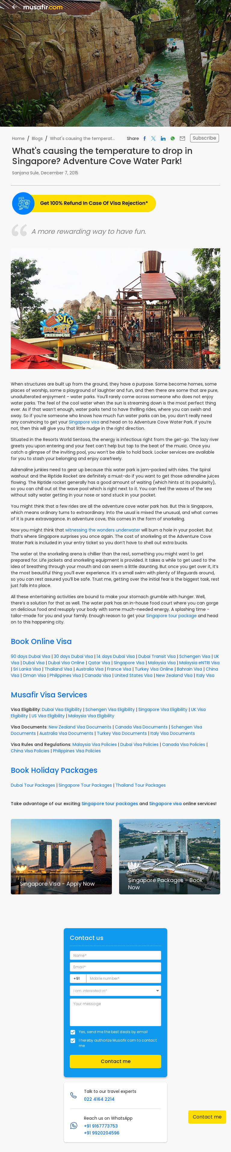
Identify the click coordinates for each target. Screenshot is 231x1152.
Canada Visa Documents (141, 727)
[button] (115, 990)
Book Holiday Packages (54, 770)
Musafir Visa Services (49, 695)
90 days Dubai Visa (30, 656)
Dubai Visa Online (66, 663)
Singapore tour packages (110, 804)
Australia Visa (89, 669)
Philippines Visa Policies (77, 751)
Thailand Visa (58, 669)
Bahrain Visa (189, 669)
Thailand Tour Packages (141, 785)
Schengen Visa (194, 656)
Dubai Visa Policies (139, 744)
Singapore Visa (129, 663)
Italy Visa (205, 675)
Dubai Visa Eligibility (62, 709)
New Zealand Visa (174, 675)
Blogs (37, 138)
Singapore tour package (171, 616)
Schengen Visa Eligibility (110, 709)
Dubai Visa (34, 663)
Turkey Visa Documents (122, 733)
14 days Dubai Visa (116, 656)
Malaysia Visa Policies (94, 744)
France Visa (119, 669)
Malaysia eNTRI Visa (199, 663)
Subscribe (204, 138)
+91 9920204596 (101, 1133)
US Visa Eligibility (48, 716)
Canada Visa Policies (183, 744)
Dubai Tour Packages (33, 785)
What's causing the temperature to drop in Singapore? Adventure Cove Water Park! (83, 138)
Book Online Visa (41, 641)
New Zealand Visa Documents (80, 727)
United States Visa (133, 675)
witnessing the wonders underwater (102, 530)
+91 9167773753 (101, 1126)
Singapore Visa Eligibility (162, 709)
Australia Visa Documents (66, 733)
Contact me (207, 1116)
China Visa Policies (30, 751)
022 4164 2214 (99, 1099)
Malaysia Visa (162, 663)
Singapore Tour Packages (85, 785)
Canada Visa (98, 675)
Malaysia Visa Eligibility (91, 716)
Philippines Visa (65, 675)
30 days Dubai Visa (73, 656)
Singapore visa (84, 422)
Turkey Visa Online (154, 669)
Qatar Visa (99, 663)
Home (18, 138)
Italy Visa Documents (172, 733)
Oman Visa (34, 675)
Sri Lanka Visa (27, 669)
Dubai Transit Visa (157, 656)
